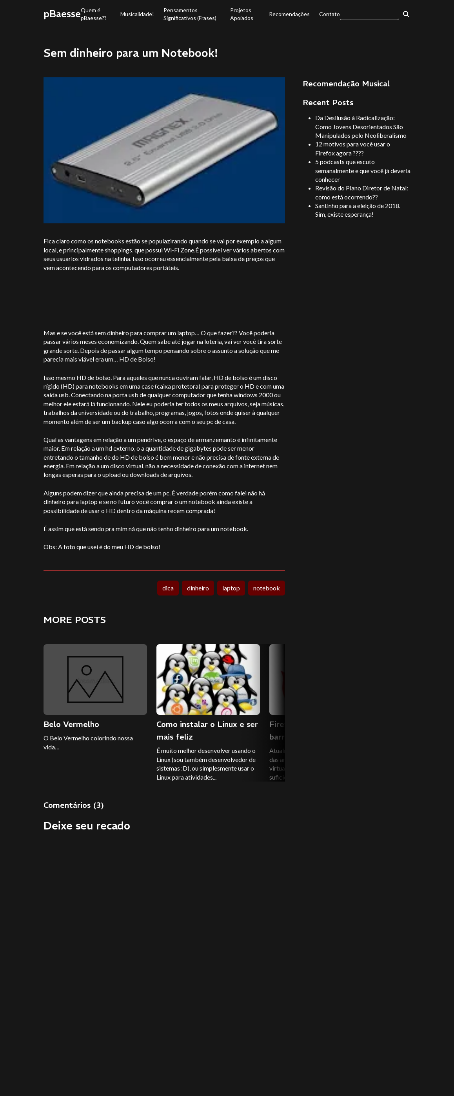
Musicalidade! (137, 14)
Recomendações (289, 14)
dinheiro (198, 588)
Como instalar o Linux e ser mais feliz (207, 730)
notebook (266, 588)
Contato (329, 14)
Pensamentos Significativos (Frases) (189, 14)
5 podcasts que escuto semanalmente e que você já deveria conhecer (362, 170)
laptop (231, 588)
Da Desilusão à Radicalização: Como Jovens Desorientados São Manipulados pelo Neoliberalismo (361, 126)
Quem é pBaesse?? (94, 14)
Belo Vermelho (71, 724)
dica (168, 588)
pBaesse (62, 14)
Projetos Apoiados (241, 14)
